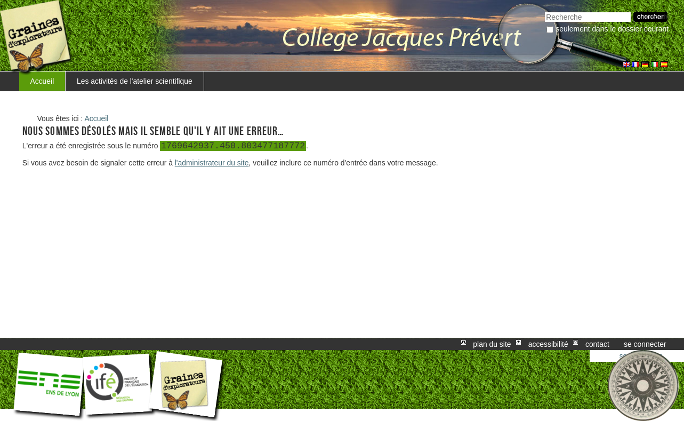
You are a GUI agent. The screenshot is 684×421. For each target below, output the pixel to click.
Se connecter (645, 344)
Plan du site (492, 344)
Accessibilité (548, 344)
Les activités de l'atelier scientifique (134, 81)
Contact (597, 344)
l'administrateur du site (212, 162)
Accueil (42, 81)
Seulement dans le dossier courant (612, 29)
